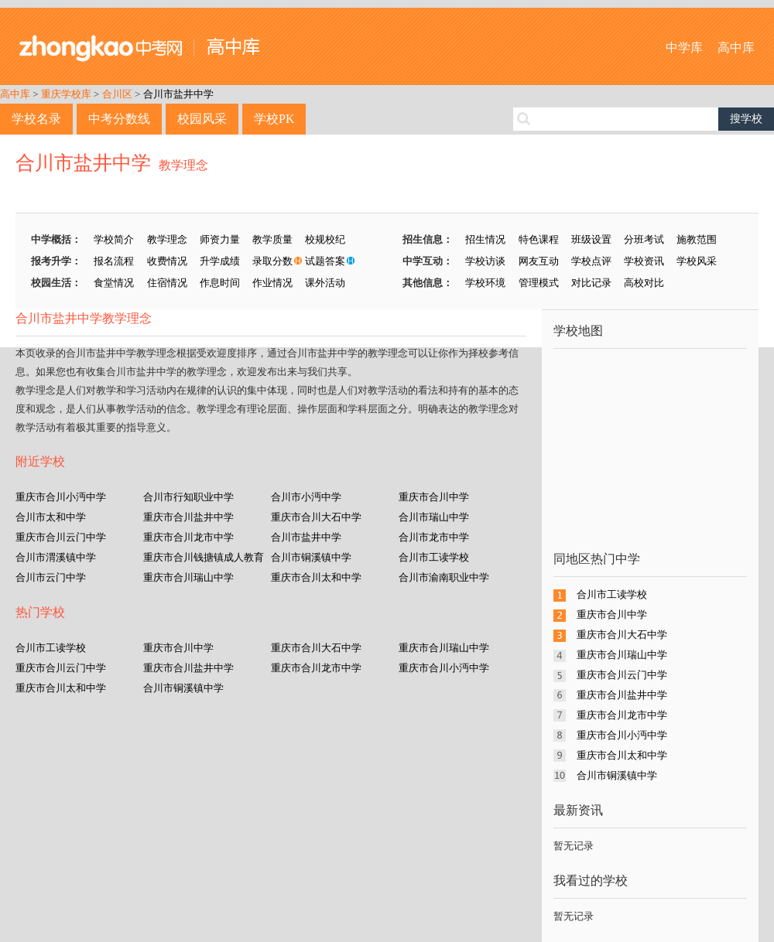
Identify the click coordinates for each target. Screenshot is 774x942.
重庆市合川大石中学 (316, 517)
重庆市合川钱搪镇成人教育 (203, 557)
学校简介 (114, 239)
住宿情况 (167, 282)
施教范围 (696, 239)
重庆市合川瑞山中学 (188, 577)
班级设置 (591, 239)
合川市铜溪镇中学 (311, 557)
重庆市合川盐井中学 (188, 517)
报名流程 (114, 261)
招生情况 (485, 239)
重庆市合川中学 (434, 497)
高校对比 (644, 282)
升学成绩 (220, 261)
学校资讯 (644, 261)
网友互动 (539, 261)
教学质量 (272, 239)
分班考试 (644, 239)
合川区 (117, 94)
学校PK (274, 118)
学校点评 (591, 261)
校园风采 (202, 118)
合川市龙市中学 (434, 537)
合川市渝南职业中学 (444, 577)
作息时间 (220, 282)
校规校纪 (325, 239)
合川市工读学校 (434, 557)
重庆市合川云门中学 (60, 537)
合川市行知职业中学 (188, 497)
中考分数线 (119, 118)
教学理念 (183, 165)
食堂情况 (114, 282)
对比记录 (591, 282)
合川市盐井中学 (178, 94)
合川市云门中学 (50, 577)
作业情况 (272, 282)
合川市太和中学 (50, 517)
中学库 (684, 47)
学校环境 (485, 282)
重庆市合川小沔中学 (60, 497)
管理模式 (539, 282)
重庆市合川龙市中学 (188, 537)
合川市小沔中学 (306, 497)
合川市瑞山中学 (434, 517)
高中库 (736, 47)
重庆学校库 (66, 94)
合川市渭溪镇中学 (55, 557)
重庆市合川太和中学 (316, 577)
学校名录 (36, 118)
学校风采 (696, 261)
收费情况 (167, 261)
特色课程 (539, 239)
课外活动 (325, 282)
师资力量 (220, 239)
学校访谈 (485, 261)
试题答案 (325, 261)
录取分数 (272, 261)
